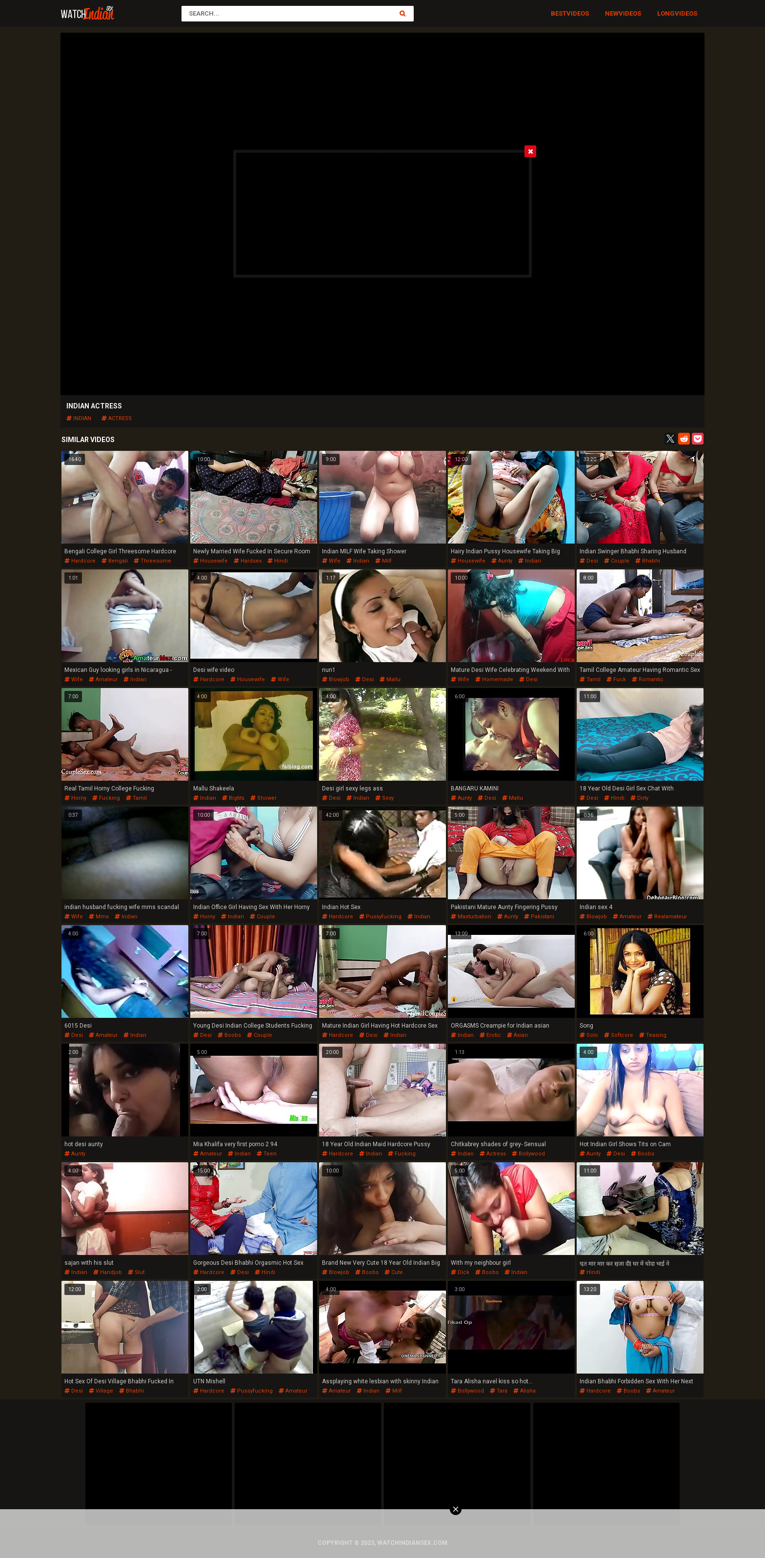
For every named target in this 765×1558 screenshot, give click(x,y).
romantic (648, 679)
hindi (277, 561)
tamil (590, 679)
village (101, 1391)
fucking (106, 798)
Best (558, 13)
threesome (152, 561)
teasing (652, 1035)
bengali (114, 561)
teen (267, 1154)
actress (116, 418)
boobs (229, 1035)
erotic (490, 1035)
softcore (618, 1035)
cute (393, 1272)
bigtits (233, 798)
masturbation (471, 916)
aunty (501, 561)
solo (589, 1035)
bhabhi (647, 561)
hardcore (80, 561)
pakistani (539, 916)
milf (383, 561)
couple (616, 561)
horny (75, 798)
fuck (616, 679)
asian (517, 1035)
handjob (107, 1272)
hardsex (248, 561)
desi (589, 561)
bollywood (528, 1154)
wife (331, 561)
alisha (524, 1391)
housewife (210, 561)
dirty (639, 798)
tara (498, 1391)
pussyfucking (380, 916)
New (612, 13)
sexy (384, 798)
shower (263, 798)
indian (78, 418)
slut (136, 1272)
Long (666, 13)
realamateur (667, 916)
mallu (390, 679)
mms (99, 916)
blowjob (335, 679)
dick (460, 1272)
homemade (494, 679)
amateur (103, 679)
